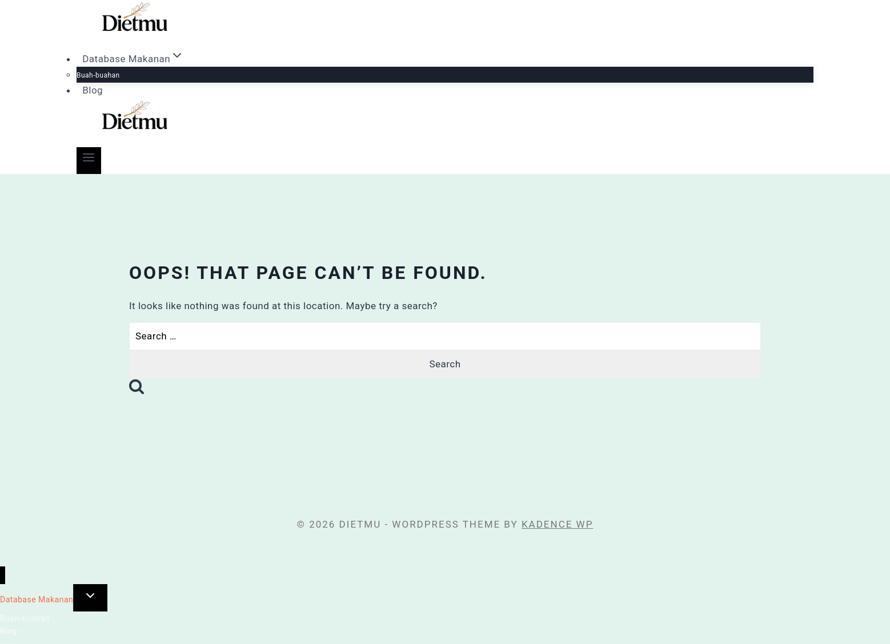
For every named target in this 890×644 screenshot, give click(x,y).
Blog (92, 90)
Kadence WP (557, 524)
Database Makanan (36, 599)
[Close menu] (2, 575)
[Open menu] (89, 160)
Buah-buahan (98, 75)
